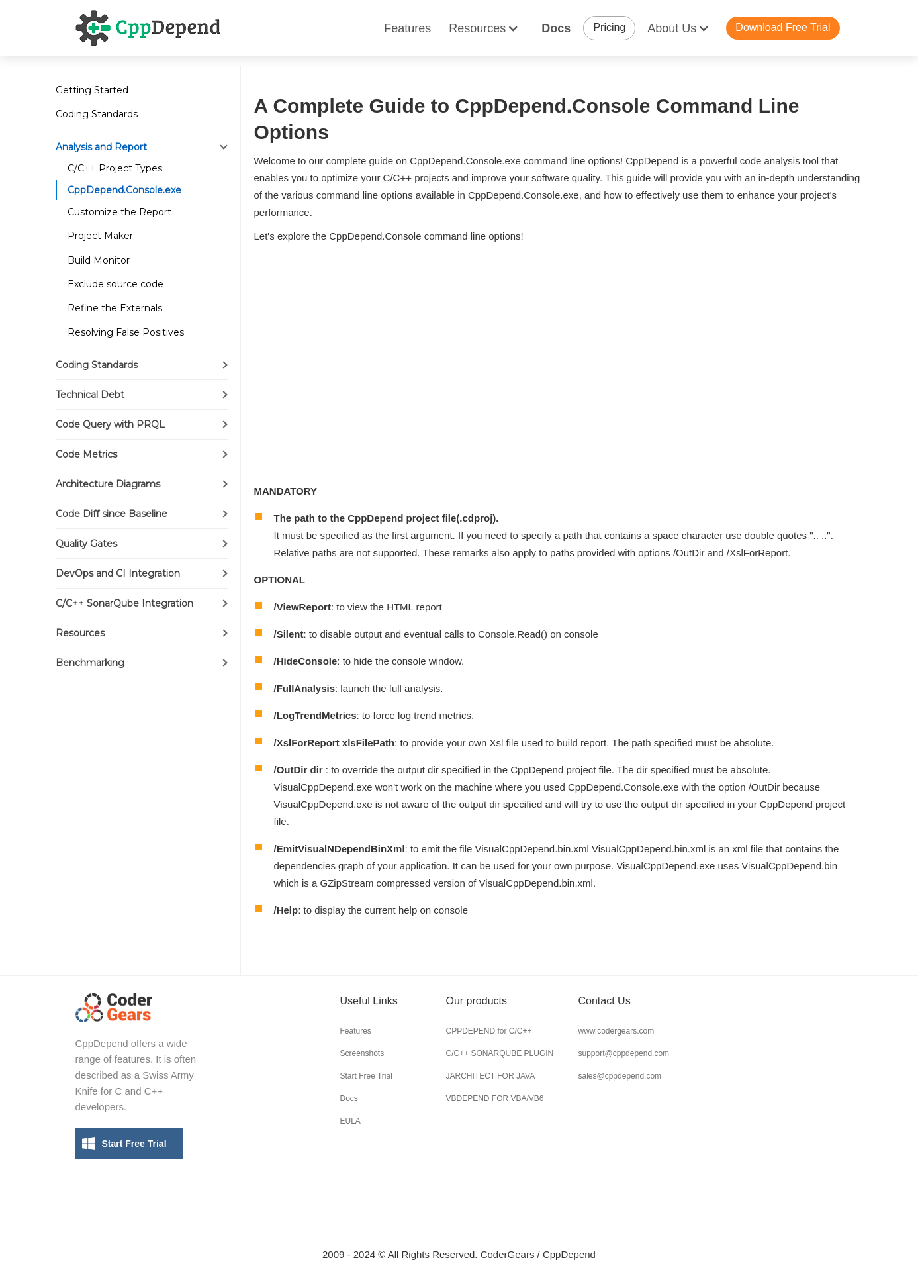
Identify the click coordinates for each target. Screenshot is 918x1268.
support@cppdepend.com (624, 1053)
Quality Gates (86, 544)
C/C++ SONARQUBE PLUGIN (500, 1053)
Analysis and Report (101, 147)
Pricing (609, 27)
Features (407, 28)
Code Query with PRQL (110, 424)
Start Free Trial (134, 1143)
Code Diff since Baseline (111, 514)
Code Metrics (86, 454)
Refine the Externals (115, 308)
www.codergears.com (616, 1031)
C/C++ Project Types (115, 168)
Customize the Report (119, 212)
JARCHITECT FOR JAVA (490, 1076)
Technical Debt (90, 395)
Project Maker (100, 236)
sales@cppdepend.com (620, 1076)
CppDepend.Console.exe (124, 190)
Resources (80, 633)
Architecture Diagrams (108, 484)
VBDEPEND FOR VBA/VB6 (495, 1098)
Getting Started (92, 90)
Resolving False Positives (126, 332)
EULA (350, 1121)
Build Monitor (99, 260)
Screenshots (362, 1053)
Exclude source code (115, 284)
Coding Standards (97, 114)
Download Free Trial (782, 27)
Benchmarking (90, 663)
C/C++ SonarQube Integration (124, 603)
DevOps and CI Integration (118, 573)
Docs (556, 28)
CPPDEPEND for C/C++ (489, 1031)
